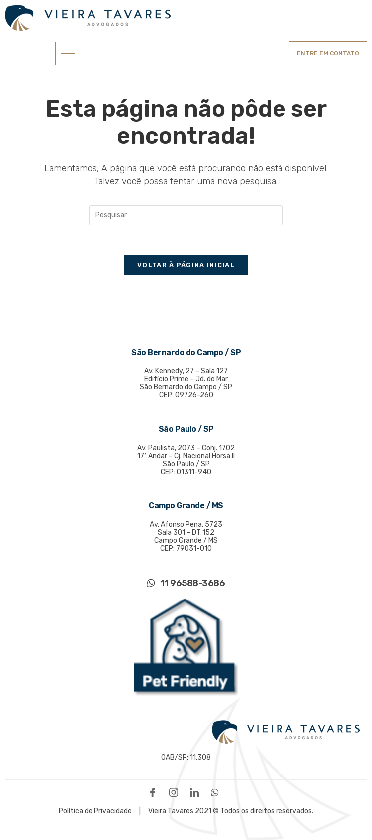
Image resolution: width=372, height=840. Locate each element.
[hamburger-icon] (67, 53)
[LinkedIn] (197, 792)
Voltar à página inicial (186, 265)
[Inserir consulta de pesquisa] (186, 215)
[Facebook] (155, 792)
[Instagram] (176, 792)
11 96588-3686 (186, 583)
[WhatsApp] (217, 792)
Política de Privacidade (96, 811)
